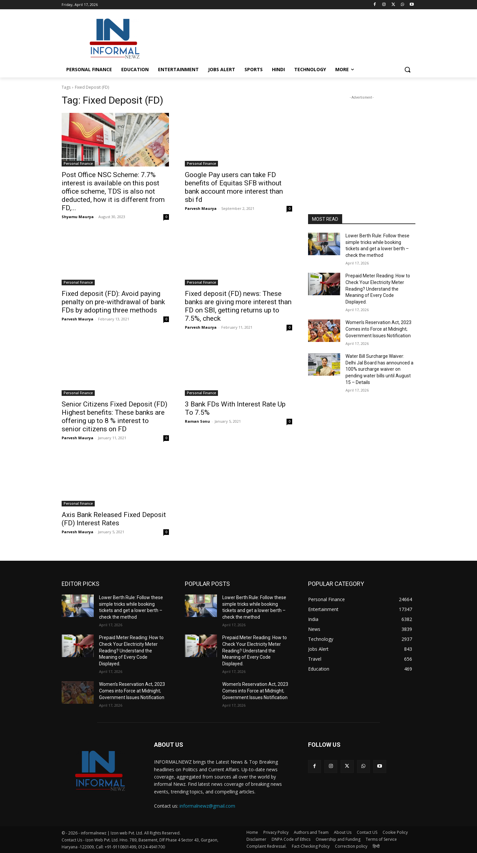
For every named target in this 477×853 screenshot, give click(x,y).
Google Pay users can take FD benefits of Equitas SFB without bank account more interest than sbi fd (234, 187)
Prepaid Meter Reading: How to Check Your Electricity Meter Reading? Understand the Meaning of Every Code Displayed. (377, 288)
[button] (407, 69)
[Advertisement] (288, 38)
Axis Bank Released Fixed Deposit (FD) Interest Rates (114, 519)
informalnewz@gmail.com (207, 806)
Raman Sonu (197, 421)
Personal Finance (78, 163)
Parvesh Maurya (201, 208)
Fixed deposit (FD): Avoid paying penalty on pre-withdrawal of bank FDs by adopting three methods (113, 302)
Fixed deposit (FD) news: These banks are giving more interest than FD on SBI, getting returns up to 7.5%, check (238, 306)
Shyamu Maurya (78, 216)
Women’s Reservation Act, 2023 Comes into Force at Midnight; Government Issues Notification (378, 329)
